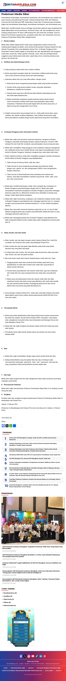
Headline (17, 10)
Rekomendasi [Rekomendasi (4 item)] (10, 605)
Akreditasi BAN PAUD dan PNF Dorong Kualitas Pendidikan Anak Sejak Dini (34, 454)
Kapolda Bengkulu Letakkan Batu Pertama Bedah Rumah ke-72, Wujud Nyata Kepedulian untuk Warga (33, 486)
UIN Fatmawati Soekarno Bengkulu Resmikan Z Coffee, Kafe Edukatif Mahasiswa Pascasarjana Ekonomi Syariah (31, 555)
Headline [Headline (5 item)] (8, 596)
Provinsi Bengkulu (48, 10)
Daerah (24, 10)
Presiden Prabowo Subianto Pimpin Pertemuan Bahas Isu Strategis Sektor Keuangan (34, 480)
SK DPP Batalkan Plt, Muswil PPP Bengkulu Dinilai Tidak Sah (29, 458)
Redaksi (27, 663)
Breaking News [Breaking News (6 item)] (10, 593)
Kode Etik (59, 670)
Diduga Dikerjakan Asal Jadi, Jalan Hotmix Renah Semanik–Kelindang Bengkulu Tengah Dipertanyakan (32, 444)
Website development (52, 663)
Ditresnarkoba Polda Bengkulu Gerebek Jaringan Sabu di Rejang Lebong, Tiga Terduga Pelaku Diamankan (34, 469)
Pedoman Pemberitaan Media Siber (48, 668)
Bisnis (10, 10)
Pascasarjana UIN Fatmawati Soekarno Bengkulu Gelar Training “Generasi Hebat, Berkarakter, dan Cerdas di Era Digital (31, 580)
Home (4, 10)
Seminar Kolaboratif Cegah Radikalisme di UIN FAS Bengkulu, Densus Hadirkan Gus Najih (31, 563)
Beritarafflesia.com (12, 663)
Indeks (21, 663)
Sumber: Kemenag (21, 645)
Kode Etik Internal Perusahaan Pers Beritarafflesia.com (22, 670)
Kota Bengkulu (34, 10)
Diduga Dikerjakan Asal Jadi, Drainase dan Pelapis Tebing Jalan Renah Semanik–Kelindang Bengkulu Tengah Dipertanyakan (33, 450)
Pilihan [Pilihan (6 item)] (7, 602)
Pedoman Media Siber (37, 663)
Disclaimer (49, 670)
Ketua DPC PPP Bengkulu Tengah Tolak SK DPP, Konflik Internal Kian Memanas (32, 438)
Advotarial (61, 10)
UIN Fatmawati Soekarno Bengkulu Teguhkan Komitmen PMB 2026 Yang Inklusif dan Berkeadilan (32, 547)
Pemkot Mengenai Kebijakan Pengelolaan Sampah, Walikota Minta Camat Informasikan (34, 463)
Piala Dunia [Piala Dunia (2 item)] (9, 599)
